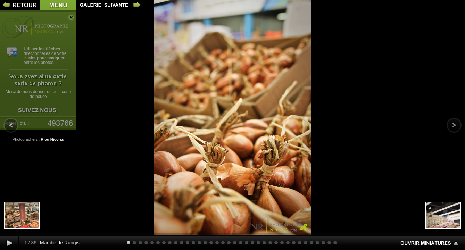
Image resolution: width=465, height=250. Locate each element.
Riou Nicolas (52, 139)
